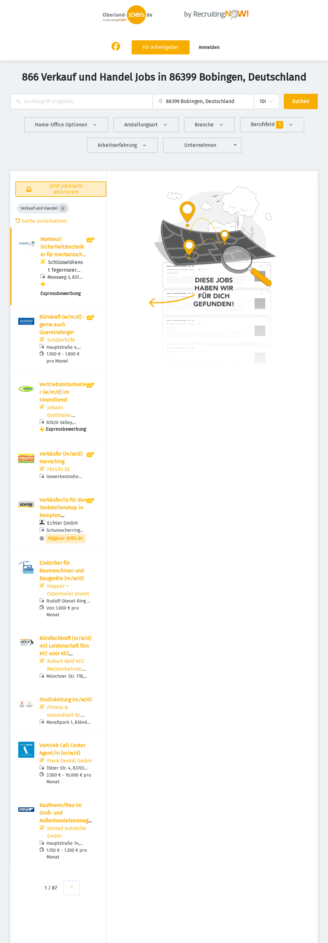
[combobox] (81, 101)
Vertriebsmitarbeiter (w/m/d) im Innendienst (62, 392)
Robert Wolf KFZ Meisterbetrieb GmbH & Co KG (65, 669)
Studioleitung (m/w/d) (65, 700)
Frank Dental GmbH (69, 761)
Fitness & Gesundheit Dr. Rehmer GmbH (64, 715)
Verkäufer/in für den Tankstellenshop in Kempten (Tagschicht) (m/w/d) (62, 515)
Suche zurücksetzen (41, 221)
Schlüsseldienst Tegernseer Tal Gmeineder (65, 270)
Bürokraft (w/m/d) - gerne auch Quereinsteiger (62, 324)
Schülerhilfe (61, 340)
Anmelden (209, 47)
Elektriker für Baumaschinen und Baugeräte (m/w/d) (61, 570)
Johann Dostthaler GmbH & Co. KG (64, 415)
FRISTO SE (58, 469)
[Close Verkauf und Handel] (63, 208)
